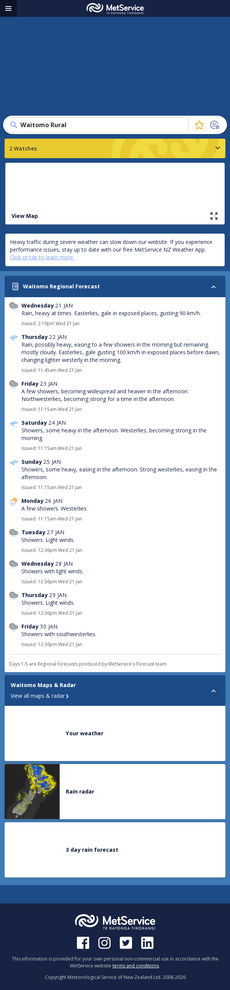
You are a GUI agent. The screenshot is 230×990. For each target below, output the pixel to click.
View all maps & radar (40, 695)
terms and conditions (136, 965)
